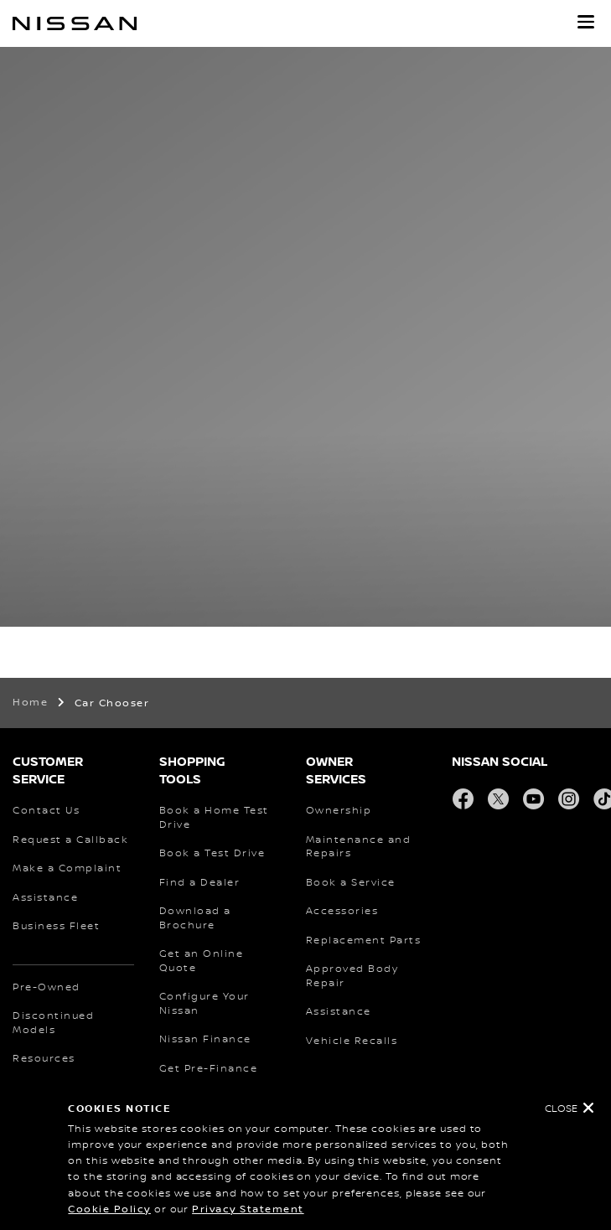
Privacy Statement (248, 1209)
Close (561, 1109)
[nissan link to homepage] (75, 23)
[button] (585, 21)
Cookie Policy (109, 1209)
